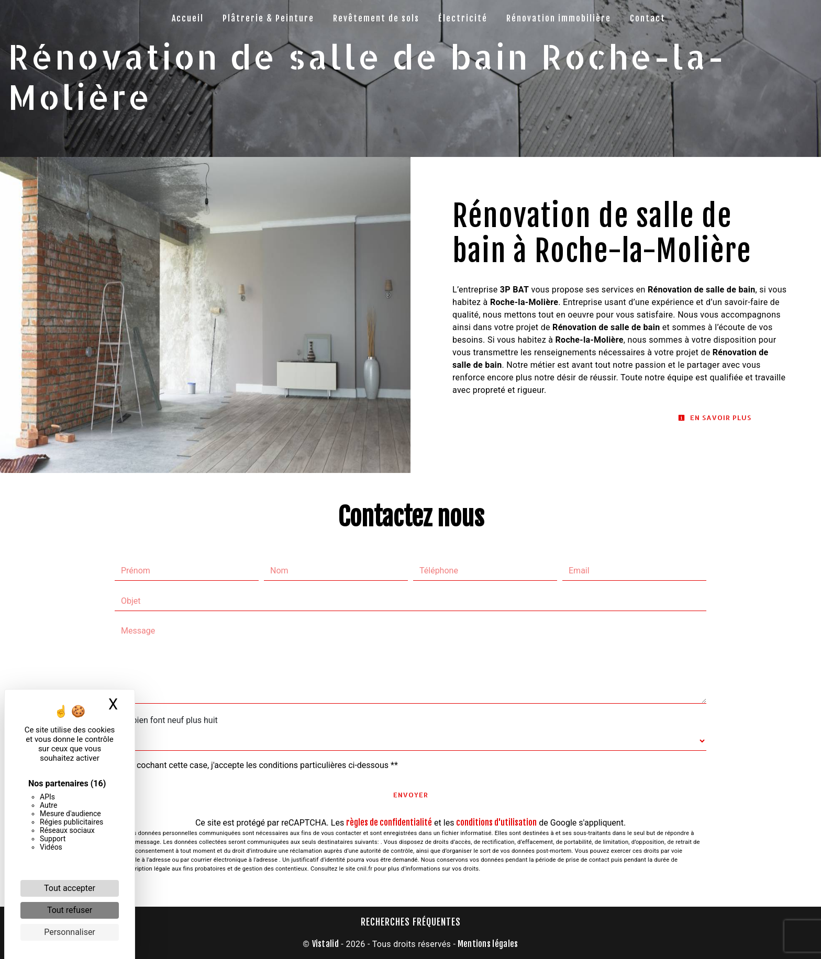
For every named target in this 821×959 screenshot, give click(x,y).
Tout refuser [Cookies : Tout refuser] (69, 910)
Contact (647, 18)
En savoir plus (714, 417)
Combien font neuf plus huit (166, 720)
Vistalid (325, 944)
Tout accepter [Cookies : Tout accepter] (69, 888)
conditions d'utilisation (496, 822)
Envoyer (410, 795)
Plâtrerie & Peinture (268, 18)
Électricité (462, 18)
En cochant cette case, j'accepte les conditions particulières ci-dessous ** (261, 765)
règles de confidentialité (389, 822)
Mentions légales (487, 944)
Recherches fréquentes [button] (411, 922)
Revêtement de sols (376, 18)
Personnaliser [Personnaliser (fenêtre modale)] (69, 932)
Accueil (188, 18)
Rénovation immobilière (558, 18)
